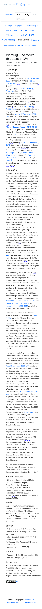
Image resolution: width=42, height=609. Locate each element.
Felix (8, 255)
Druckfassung (8, 40)
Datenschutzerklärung (14, 602)
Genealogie (7, 26)
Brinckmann (28, 412)
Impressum (29, 600)
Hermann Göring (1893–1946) (17, 306)
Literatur (16, 30)
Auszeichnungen (31, 26)
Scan (34, 40)
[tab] (23, 14)
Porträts (24, 30)
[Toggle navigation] (36, 4)
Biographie (18, 26)
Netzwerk (22, 35)
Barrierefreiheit (30, 602)
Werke (8, 30)
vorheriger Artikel (12, 45)
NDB (8, 160)
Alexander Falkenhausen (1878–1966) (21, 301)
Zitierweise (10, 35)
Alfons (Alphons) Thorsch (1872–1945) (21, 127)
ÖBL (15, 135)
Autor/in (32, 30)
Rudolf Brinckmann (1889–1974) (18, 366)
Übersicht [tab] (9, 15)
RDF (31, 35)
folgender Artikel (29, 45)
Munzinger (10, 153)
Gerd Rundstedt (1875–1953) (17, 303)
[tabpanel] (21, 304)
